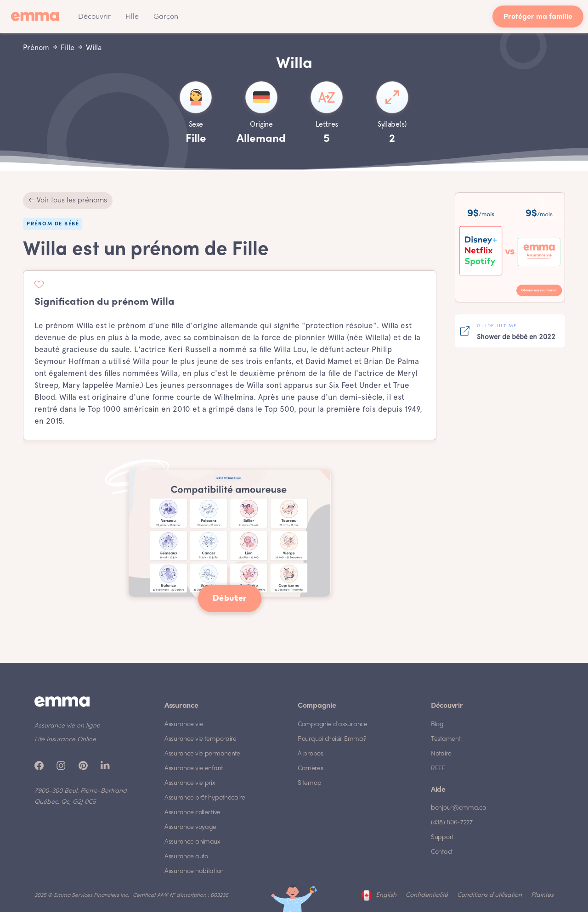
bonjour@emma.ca (458, 808)
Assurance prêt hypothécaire (204, 798)
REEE (438, 769)
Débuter (230, 598)
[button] (94, 16)
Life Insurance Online (65, 740)
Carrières (310, 769)
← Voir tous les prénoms (67, 200)
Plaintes (542, 895)
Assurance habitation (194, 871)
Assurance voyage (190, 827)
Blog (437, 724)
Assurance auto (186, 857)
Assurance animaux (192, 842)
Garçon (165, 17)
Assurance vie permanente (202, 754)
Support (442, 837)
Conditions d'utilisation (489, 895)
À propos (310, 754)
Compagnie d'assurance (333, 724)
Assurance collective (192, 813)
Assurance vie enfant (193, 769)
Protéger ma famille (537, 17)
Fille (132, 17)
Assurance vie (183, 724)
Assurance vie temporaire (200, 739)
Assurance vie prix (189, 783)
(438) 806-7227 (452, 823)
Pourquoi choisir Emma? (332, 739)
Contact (441, 852)
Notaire (441, 754)
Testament (445, 739)
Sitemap (310, 783)
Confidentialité (427, 895)
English (386, 895)
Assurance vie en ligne (67, 726)
